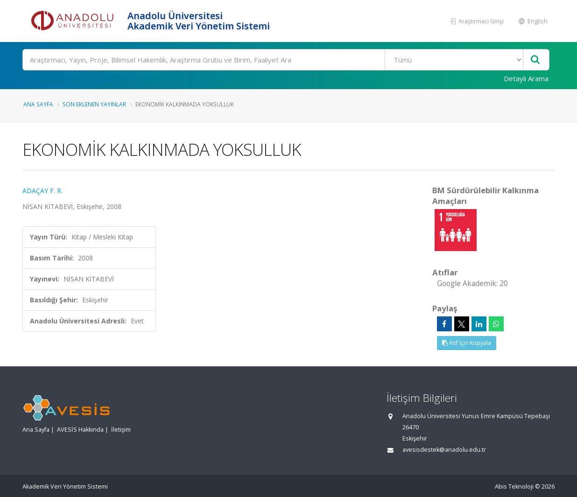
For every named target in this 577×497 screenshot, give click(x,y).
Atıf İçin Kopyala (466, 343)
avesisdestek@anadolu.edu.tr (444, 450)
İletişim (121, 430)
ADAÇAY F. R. (42, 190)
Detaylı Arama (526, 78)
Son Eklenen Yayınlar (94, 104)
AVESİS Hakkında (80, 430)
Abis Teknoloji (514, 486)
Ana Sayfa (38, 104)
